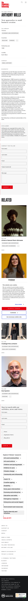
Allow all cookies (14, 308)
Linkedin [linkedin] (4, 563)
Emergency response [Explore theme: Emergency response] (11, 499)
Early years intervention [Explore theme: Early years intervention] (12, 489)
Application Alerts (9, 434)
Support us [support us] (5, 528)
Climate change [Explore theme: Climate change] (9, 471)
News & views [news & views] (5, 537)
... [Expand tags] (17, 40)
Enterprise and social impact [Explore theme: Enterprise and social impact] (13, 502)
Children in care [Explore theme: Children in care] (9, 468)
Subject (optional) (6, 167)
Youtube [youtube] (4, 570)
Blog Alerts (7, 438)
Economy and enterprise (10, 33)
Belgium (4, 40)
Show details (18, 304)
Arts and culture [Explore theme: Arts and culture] (9, 461)
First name (4, 148)
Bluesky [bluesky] (4, 560)
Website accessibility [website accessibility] (8, 551)
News (5, 431)
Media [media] (3, 533)
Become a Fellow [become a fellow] (7, 547)
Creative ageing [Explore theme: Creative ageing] (9, 482)
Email (3, 160)
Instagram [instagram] (4, 565)
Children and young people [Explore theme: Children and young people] (13, 464)
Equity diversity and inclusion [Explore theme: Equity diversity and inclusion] (10, 512)
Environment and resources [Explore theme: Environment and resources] (13, 507)
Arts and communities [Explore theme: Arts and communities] (11, 458)
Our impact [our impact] (5, 542)
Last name (4, 154)
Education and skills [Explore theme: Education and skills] (10, 495)
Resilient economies (9, 349)
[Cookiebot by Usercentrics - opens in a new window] (8, 280)
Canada (12, 40)
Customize (14, 312)
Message (4, 173)
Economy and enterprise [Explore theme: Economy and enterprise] (12, 492)
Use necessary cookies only (13, 317)
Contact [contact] (4, 530)
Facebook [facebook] (4, 568)
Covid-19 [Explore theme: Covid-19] (7, 479)
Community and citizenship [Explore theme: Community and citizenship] (13, 474)
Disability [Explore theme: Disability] (7, 485)
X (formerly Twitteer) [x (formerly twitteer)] (8, 558)
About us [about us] (4, 525)
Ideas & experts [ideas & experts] (6, 539)
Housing (5, 396)
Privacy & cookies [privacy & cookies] (7, 554)
